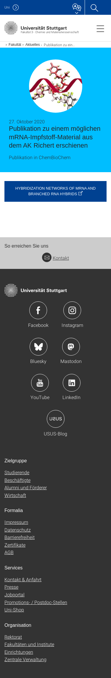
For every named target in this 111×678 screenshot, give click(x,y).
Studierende (16, 472)
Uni (7, 7)
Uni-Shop (14, 609)
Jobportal (14, 594)
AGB (9, 552)
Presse (11, 587)
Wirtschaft (15, 495)
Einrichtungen (18, 652)
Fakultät (15, 45)
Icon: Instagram (72, 310)
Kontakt (55, 258)
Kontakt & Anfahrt (22, 579)
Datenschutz (17, 530)
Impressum (16, 522)
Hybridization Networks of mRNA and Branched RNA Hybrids (55, 191)
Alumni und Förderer (25, 487)
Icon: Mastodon (71, 347)
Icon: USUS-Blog (56, 419)
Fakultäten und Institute (29, 644)
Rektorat (13, 637)
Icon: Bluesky (38, 347)
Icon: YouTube (40, 383)
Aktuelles (32, 45)
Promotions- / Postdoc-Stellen (35, 602)
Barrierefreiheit (19, 537)
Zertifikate (14, 545)
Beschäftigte (17, 480)
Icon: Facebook (38, 310)
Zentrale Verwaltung (25, 659)
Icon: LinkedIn (72, 383)
